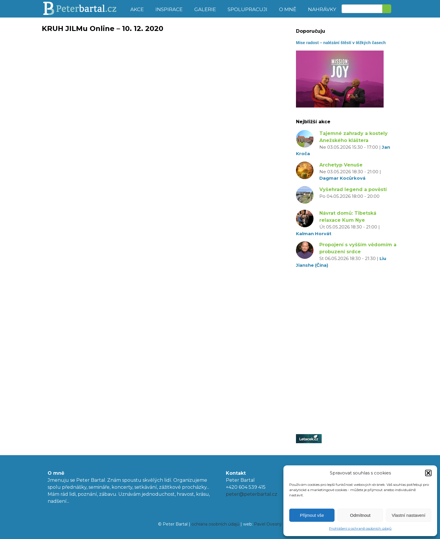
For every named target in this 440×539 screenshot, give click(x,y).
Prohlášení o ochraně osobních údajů (360, 528)
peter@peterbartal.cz (251, 494)
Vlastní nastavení (408, 515)
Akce (137, 9)
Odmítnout (360, 515)
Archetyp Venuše (341, 165)
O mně (287, 9)
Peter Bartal (83, 9)
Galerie (205, 9)
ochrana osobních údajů (215, 524)
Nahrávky (322, 9)
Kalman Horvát (313, 233)
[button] (428, 473)
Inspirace (169, 9)
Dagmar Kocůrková (342, 178)
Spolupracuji (247, 9)
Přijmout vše (312, 515)
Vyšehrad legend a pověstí (353, 189)
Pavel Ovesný (268, 524)
